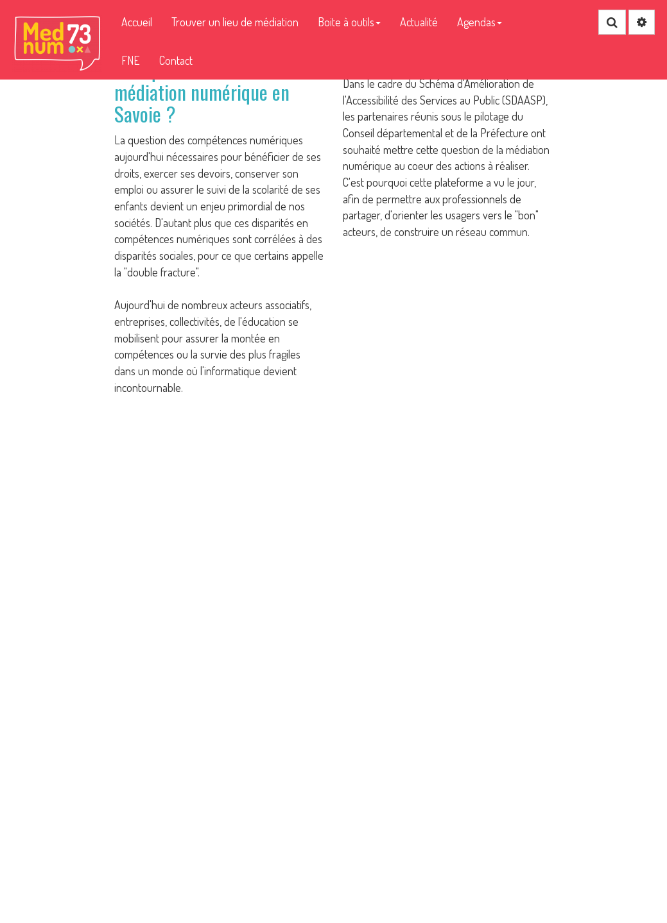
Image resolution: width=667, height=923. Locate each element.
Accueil (136, 22)
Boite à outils (349, 22)
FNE (130, 60)
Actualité (419, 22)
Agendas (479, 22)
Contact (176, 60)
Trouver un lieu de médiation (235, 22)
